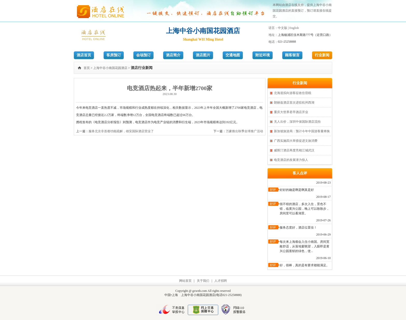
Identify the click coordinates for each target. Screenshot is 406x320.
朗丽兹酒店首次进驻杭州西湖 (294, 102)
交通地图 (233, 55)
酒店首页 (84, 55)
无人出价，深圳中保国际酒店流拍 (297, 121)
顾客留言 (292, 55)
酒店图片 (203, 55)
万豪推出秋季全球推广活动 (244, 131)
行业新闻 (322, 55)
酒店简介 (173, 55)
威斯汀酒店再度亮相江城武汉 (294, 150)
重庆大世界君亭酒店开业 (291, 112)
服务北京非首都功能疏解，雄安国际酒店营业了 (121, 131)
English (294, 28)
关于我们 (203, 281)
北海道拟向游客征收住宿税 (292, 93)
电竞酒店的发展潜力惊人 (291, 160)
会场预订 (143, 55)
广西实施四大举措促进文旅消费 (295, 141)
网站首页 (185, 281)
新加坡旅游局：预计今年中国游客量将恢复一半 (302, 132)
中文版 (282, 28)
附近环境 (262, 55)
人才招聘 (220, 281)
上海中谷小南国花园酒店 (110, 68)
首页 (87, 68)
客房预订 (113, 55)
